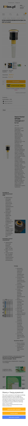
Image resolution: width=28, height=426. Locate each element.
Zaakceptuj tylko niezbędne (14, 409)
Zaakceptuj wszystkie (14, 417)
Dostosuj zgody (14, 413)
